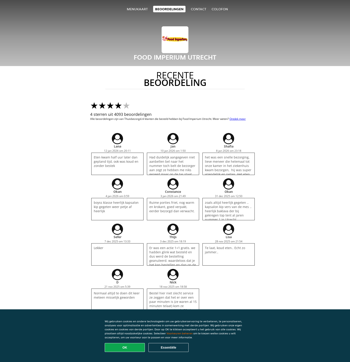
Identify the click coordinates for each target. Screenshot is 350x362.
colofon (220, 9)
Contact (198, 9)
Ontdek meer (237, 119)
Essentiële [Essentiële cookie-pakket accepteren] (168, 347)
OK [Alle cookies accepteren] (125, 347)
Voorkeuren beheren (180, 333)
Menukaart (137, 9)
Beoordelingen (169, 9)
